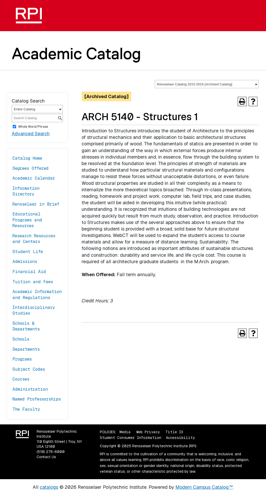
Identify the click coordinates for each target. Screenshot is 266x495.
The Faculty (26, 409)
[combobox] (207, 84)
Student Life (27, 251)
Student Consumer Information (130, 437)
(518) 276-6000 (51, 451)
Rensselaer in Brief (35, 204)
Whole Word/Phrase (33, 127)
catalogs (49, 487)
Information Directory (25, 191)
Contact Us (46, 457)
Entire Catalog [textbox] (24, 109)
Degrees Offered (30, 168)
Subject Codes (28, 369)
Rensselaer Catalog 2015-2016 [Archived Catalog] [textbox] (194, 84)
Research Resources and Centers (33, 238)
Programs (22, 359)
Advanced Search (31, 134)
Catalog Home (27, 158)
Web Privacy (148, 432)
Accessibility (180, 437)
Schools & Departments (26, 326)
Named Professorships (36, 399)
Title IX (174, 432)
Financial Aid (29, 271)
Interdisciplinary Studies (33, 310)
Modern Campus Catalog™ (204, 487)
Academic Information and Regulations (37, 294)
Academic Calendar (33, 178)
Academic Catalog (76, 53)
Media (125, 432)
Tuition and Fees (32, 281)
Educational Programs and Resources (27, 219)
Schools (20, 339)
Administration (30, 389)
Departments (26, 349)
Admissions (24, 261)
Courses (20, 379)
